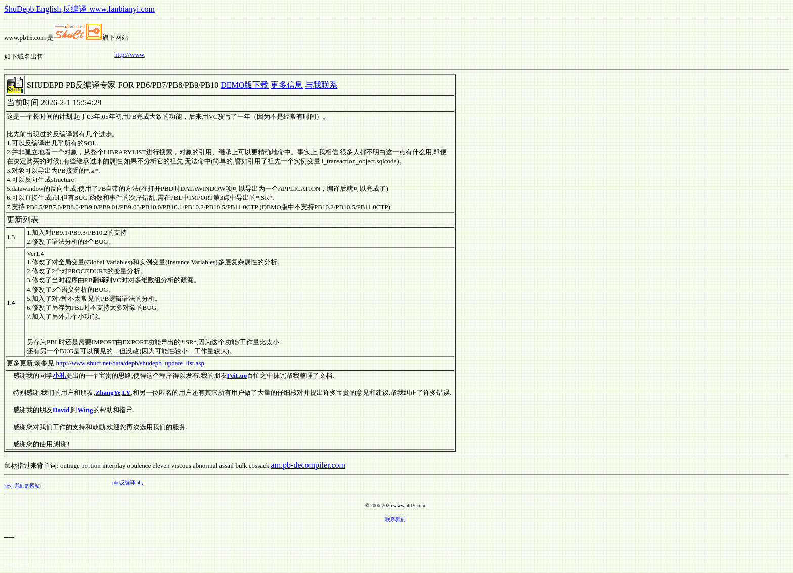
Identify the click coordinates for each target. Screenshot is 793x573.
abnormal (205, 465)
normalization (46, 565)
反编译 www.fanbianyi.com (109, 9)
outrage (70, 465)
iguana (118, 535)
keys (8, 485)
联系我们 (395, 519)
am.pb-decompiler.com (308, 465)
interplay (113, 465)
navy (199, 535)
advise (172, 565)
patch (145, 565)
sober (188, 535)
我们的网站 (27, 485)
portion (91, 465)
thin (184, 565)
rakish (158, 565)
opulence (139, 465)
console (134, 535)
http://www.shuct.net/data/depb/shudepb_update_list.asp (130, 363)
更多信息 (287, 84)
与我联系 (321, 84)
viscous (181, 465)
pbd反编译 (126, 482)
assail (226, 465)
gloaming (152, 535)
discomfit (70, 565)
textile (88, 565)
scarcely (116, 565)
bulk (241, 465)
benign (62, 535)
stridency (172, 535)
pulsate (103, 535)
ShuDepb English (32, 9)
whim (101, 565)
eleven (161, 465)
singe (48, 535)
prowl (132, 565)
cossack (259, 465)
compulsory (82, 535)
